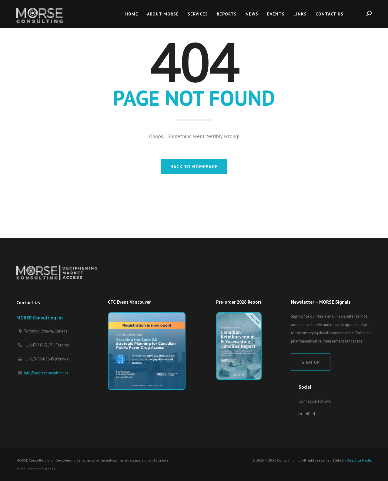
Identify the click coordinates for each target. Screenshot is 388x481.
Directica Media (359, 460)
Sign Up (311, 362)
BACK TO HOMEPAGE (194, 166)
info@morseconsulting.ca (46, 373)
